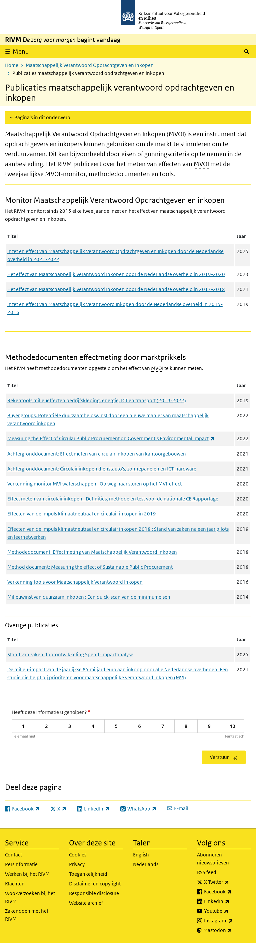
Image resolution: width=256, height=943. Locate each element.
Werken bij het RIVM (27, 874)
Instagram (227, 921)
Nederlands (145, 864)
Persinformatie (21, 864)
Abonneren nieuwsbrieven (213, 858)
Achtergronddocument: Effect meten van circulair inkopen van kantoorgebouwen (96, 454)
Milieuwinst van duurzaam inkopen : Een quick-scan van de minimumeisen (88, 597)
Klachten (15, 883)
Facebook (227, 892)
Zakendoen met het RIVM (26, 915)
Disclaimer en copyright (95, 883)
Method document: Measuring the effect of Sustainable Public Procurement (90, 567)
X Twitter (227, 882)
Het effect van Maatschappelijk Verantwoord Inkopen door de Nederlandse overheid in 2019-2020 (116, 274)
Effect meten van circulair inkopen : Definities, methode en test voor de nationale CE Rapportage (112, 498)
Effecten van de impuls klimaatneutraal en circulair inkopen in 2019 (81, 513)
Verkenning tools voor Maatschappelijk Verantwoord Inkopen (75, 582)
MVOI (201, 164)
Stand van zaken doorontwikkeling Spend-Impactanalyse (70, 654)
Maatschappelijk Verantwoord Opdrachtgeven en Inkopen (90, 65)
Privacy (77, 864)
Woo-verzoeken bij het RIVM (30, 897)
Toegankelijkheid (88, 874)
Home (11, 65)
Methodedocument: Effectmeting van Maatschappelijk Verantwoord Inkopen (92, 552)
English (141, 854)
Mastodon (227, 930)
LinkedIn (227, 901)
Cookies (77, 854)
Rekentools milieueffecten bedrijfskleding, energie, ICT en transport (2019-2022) (96, 400)
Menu (21, 51)
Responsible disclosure (94, 893)
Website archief (86, 903)
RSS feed (206, 872)
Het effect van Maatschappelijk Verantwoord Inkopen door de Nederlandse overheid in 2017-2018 (116, 289)
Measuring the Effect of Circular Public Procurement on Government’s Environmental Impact (111, 438)
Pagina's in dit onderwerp (42, 117)
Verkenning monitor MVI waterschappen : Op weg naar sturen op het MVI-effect (94, 483)
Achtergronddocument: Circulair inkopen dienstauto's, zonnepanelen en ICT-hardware (101, 469)
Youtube (227, 911)
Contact (13, 854)
